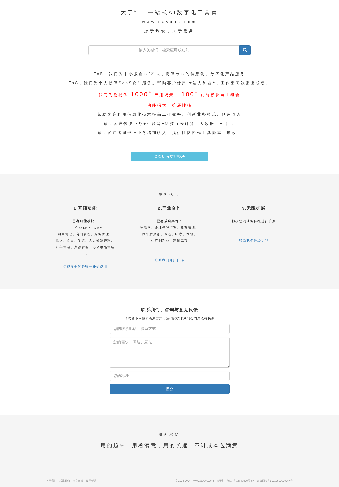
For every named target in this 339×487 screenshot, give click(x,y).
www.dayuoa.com (203, 480)
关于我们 (51, 480)
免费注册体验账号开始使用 (85, 266)
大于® (220, 480)
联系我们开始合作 (169, 260)
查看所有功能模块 (169, 156)
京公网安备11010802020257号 (275, 480)
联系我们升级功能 (254, 240)
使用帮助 (91, 480)
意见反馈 (78, 480)
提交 (169, 389)
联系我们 (64, 480)
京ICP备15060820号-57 (240, 480)
